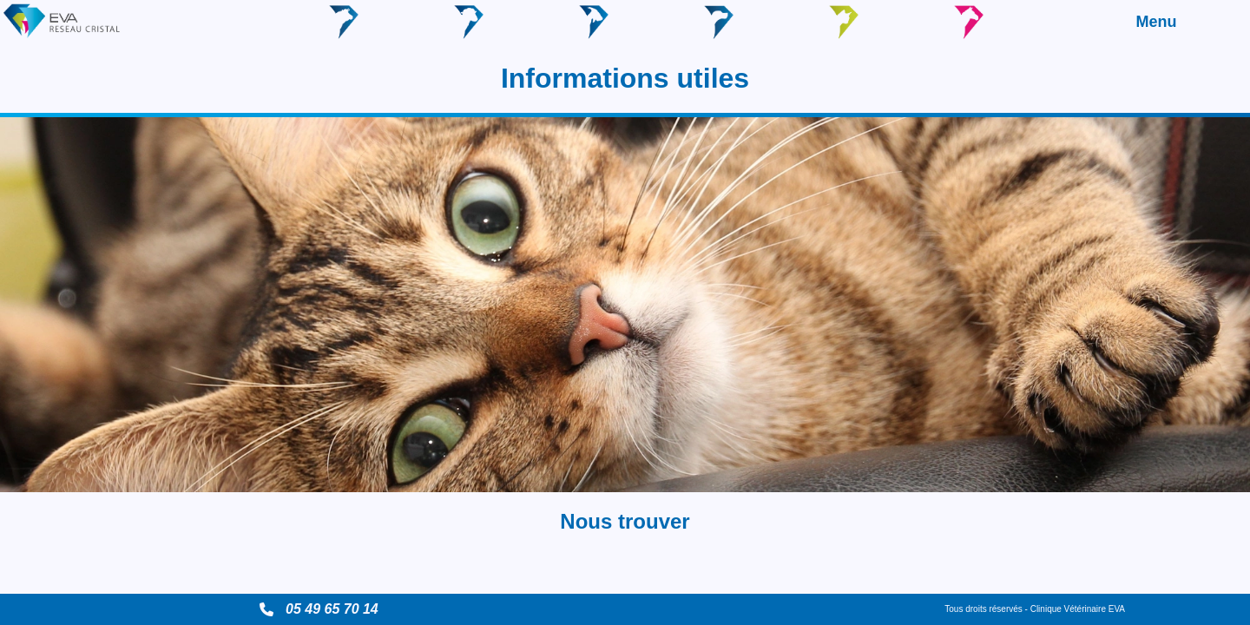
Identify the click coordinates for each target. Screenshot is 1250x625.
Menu (1156, 21)
